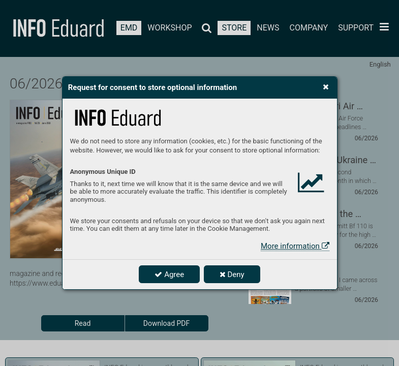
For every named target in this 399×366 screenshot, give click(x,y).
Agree (169, 274)
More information (295, 246)
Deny (232, 274)
